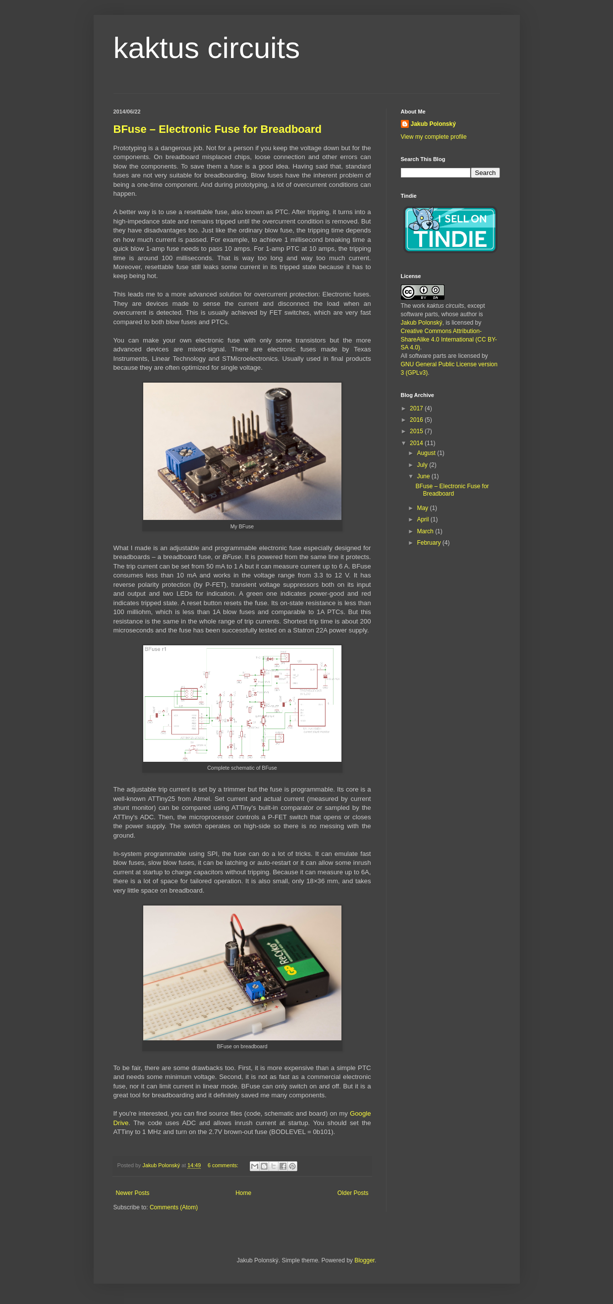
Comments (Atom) (174, 1207)
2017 (417, 408)
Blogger (364, 1260)
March (426, 531)
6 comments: (224, 1165)
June (424, 476)
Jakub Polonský (433, 123)
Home (243, 1193)
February (429, 542)
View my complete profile (434, 136)
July (423, 464)
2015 (417, 431)
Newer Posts (133, 1193)
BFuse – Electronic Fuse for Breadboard (217, 129)
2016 (417, 419)
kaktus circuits (206, 47)
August (427, 453)
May (423, 508)
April (423, 519)
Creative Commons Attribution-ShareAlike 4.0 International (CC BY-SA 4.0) (449, 339)
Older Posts (353, 1193)
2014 (417, 443)
